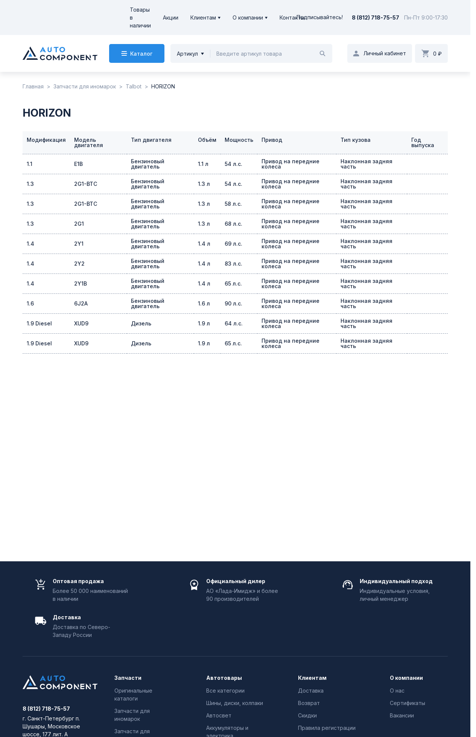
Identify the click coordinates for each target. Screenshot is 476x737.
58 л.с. (233, 204)
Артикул (187, 53)
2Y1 (79, 243)
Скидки (307, 715)
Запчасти (127, 678)
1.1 (29, 164)
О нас (397, 690)
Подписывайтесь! (320, 17)
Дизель (141, 323)
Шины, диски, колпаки (234, 703)
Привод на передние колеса (290, 164)
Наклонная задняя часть (366, 164)
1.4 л (204, 243)
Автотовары (224, 678)
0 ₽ (437, 53)
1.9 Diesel (39, 323)
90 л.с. (233, 303)
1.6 (30, 303)
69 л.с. (233, 243)
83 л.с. (233, 263)
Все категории (225, 690)
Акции (170, 17)
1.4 (30, 243)
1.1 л (203, 164)
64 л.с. (234, 323)
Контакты (292, 17)
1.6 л (204, 303)
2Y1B (80, 283)
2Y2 (79, 263)
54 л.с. (233, 164)
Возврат (309, 703)
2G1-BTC (85, 184)
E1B (78, 164)
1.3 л (204, 184)
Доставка (311, 690)
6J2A (81, 303)
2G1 (79, 223)
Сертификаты (407, 703)
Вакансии (402, 715)
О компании (248, 17)
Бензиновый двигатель (147, 164)
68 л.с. (233, 223)
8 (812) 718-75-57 (375, 17)
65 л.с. (233, 283)
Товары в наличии (140, 17)
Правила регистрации (327, 728)
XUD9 (81, 323)
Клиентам (203, 17)
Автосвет (218, 715)
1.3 (30, 184)
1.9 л (204, 323)
